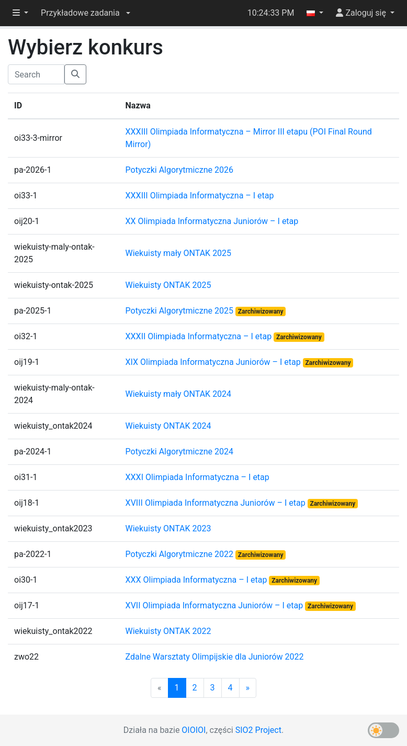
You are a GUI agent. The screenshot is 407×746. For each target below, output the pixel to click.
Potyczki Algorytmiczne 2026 (179, 170)
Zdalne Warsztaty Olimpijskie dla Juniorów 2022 (215, 657)
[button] (86, 13)
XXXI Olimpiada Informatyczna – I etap (197, 477)
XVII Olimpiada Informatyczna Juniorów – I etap (216, 605)
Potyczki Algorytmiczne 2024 (179, 451)
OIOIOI (194, 730)
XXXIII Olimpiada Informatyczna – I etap (200, 196)
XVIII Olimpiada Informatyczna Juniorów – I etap (217, 503)
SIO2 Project (258, 730)
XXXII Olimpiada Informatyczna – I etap (200, 336)
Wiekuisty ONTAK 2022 (168, 631)
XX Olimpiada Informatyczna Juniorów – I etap (212, 221)
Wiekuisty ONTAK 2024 (168, 426)
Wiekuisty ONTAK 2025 (168, 285)
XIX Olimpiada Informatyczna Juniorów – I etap (214, 362)
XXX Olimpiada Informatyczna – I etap (197, 580)
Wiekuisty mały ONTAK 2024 (179, 394)
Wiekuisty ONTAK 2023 (168, 528)
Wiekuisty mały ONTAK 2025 (179, 253)
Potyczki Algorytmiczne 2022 (180, 554)
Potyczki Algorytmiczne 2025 (180, 311)
